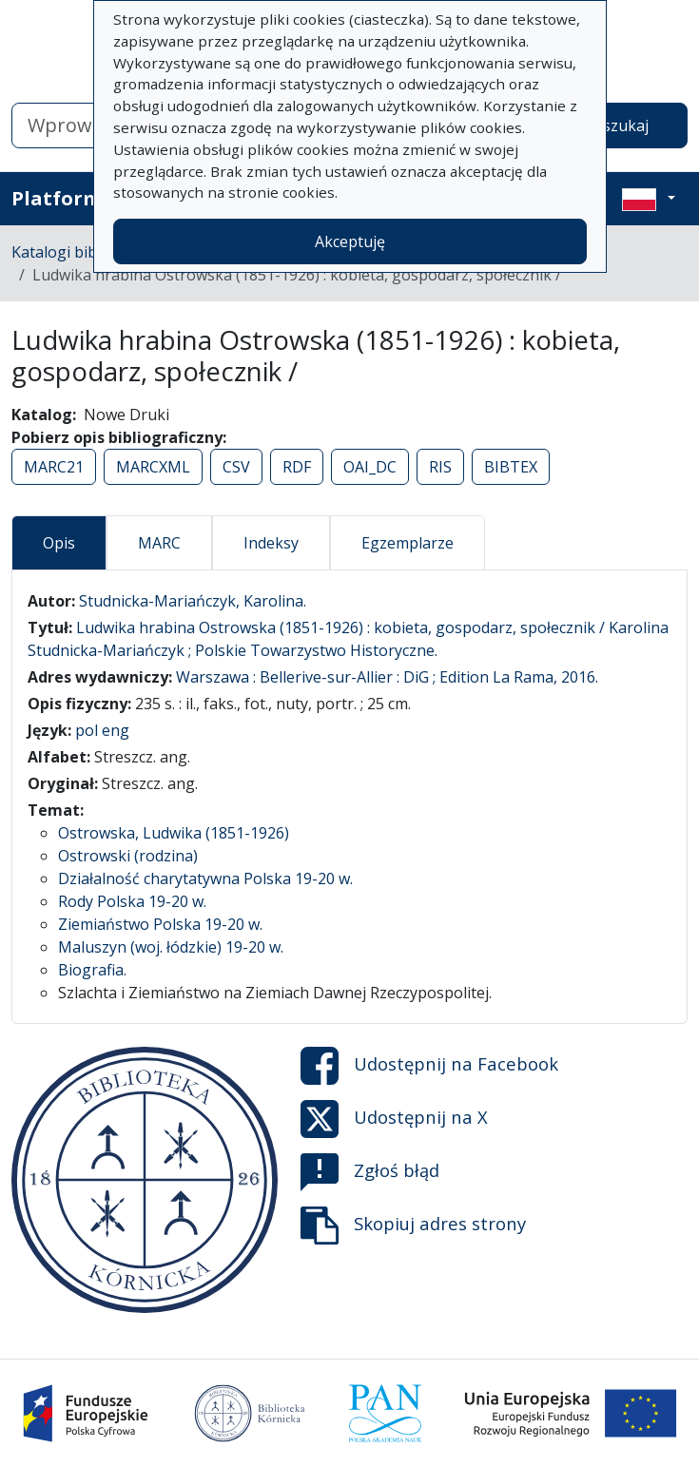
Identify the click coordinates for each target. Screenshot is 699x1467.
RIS (440, 466)
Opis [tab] (59, 542)
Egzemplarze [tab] (407, 542)
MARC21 (54, 466)
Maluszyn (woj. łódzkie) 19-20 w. (170, 946)
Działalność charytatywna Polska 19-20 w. (205, 878)
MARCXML (153, 466)
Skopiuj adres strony (413, 1225)
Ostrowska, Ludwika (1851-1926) (173, 832)
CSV (236, 466)
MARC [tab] (159, 542)
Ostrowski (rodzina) (128, 855)
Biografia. (92, 969)
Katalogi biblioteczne (86, 251)
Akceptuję (350, 241)
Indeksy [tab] (271, 542)
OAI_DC (370, 466)
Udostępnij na (429, 1066)
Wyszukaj (615, 125)
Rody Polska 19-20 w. (132, 901)
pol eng (102, 730)
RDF (296, 466)
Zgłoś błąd (370, 1172)
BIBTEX (510, 466)
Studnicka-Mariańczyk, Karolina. (192, 600)
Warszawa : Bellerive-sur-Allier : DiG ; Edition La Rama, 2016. (387, 676)
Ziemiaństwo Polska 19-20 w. (160, 924)
